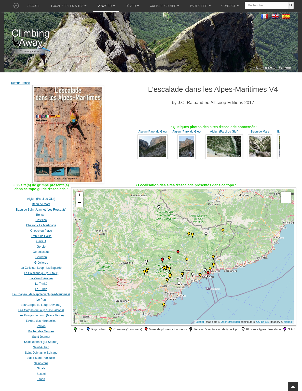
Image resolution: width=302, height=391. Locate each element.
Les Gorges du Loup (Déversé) (41, 305)
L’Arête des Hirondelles (41, 321)
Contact (230, 6)
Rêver (132, 6)
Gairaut (41, 241)
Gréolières (41, 262)
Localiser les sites (68, 6)
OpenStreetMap (230, 321)
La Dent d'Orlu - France (270, 68)
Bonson (41, 214)
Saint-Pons (41, 363)
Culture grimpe (164, 6)
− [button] (79, 203)
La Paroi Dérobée (41, 278)
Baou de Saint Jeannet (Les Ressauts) (41, 209)
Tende (41, 379)
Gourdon (41, 257)
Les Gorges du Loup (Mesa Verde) (41, 315)
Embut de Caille (41, 236)
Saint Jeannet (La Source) (41, 342)
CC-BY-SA (262, 321)
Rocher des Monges (41, 331)
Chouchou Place (41, 230)
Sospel (41, 374)
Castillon (41, 220)
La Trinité (41, 283)
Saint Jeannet (41, 336)
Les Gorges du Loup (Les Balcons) (41, 310)
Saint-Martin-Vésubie (41, 358)
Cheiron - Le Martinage (41, 225)
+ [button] (79, 195)
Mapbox (288, 321)
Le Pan (41, 299)
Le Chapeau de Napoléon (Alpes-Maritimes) (41, 294)
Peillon (41, 326)
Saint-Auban (41, 347)
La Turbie (41, 289)
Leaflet (200, 321)
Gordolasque (41, 252)
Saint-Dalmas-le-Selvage (41, 352)
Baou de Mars (260, 131)
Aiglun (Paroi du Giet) (152, 131)
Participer (200, 6)
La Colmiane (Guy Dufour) (41, 273)
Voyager (106, 6)
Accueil (33, 6)
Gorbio (41, 246)
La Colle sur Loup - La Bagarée (41, 268)
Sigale (41, 368)
